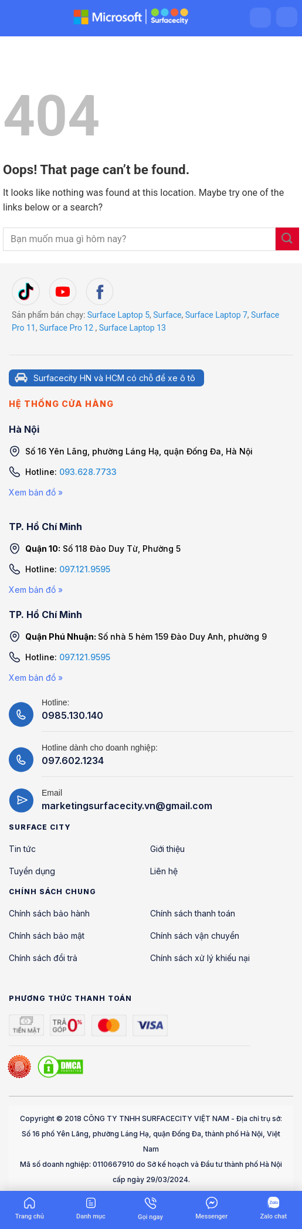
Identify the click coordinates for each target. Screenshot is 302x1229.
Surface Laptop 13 (132, 327)
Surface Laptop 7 (216, 315)
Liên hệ (164, 871)
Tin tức (22, 849)
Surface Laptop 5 (118, 315)
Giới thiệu (167, 849)
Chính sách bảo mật (46, 936)
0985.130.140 (72, 715)
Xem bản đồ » (36, 492)
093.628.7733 (88, 472)
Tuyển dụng (32, 871)
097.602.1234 (73, 760)
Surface (167, 315)
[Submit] (287, 239)
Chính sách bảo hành (49, 913)
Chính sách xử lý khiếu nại (200, 958)
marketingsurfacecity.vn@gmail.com (127, 806)
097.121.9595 (84, 569)
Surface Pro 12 (66, 327)
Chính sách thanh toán (192, 913)
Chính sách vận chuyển (194, 936)
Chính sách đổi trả (43, 958)
